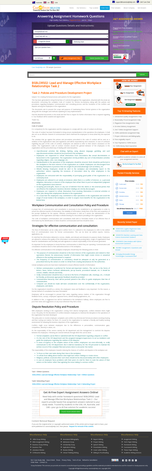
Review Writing (67, 450)
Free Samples (115, 8)
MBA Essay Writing (37, 439)
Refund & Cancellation (89, 460)
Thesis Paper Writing (130, 450)
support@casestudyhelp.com (123, 2)
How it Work (50, 460)
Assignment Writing (129, 439)
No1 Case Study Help (38, 460)
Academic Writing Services (131, 452)
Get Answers (142, 8)
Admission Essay (67, 442)
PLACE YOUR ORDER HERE (71, 412)
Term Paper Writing (129, 442)
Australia (37, 3)
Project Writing (97, 442)
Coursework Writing (129, 447)
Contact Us (43, 462)
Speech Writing (97, 444)
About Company (129, 8)
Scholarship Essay (68, 444)
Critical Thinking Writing (69, 452)
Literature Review (37, 450)
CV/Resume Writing (37, 452)
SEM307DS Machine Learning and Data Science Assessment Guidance (128, 236)
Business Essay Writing (39, 444)
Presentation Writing (99, 447)
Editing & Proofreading (100, 452)
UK (46, 3)
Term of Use (76, 460)
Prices (58, 460)
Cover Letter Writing (99, 450)
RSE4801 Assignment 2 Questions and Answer (128, 249)
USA (54, 3)
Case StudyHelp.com (39, 67)
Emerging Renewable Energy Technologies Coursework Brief (126, 255)
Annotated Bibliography (70, 439)
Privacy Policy (66, 460)
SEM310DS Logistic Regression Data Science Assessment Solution (128, 230)
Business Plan (36, 447)
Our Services (81, 8)
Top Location (93, 8)
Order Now (105, 8)
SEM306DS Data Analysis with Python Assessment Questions (128, 242)
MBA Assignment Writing (39, 442)
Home (71, 8)
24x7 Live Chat (143, 2)
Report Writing (97, 439)
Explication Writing (68, 447)
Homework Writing (129, 444)
